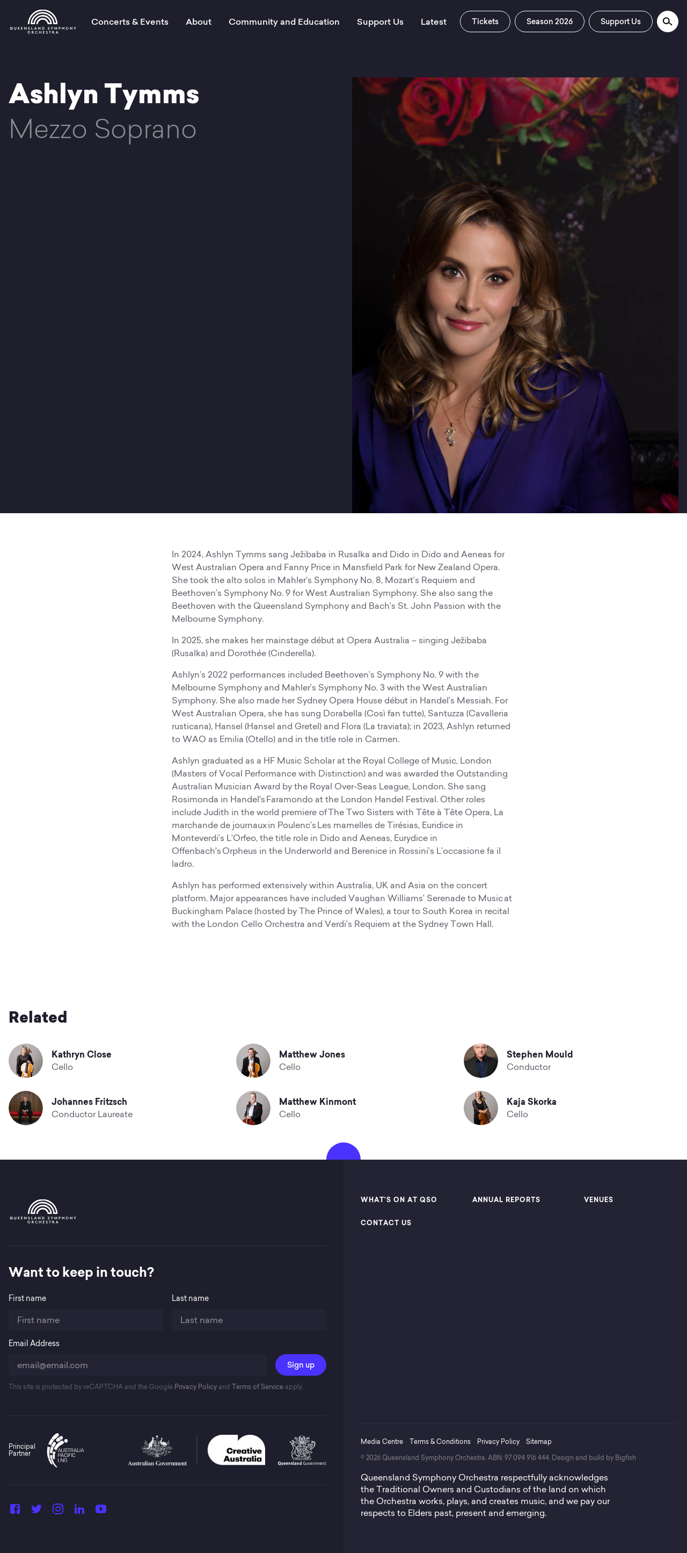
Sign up (301, 1365)
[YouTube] (100, 1512)
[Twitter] (36, 1512)
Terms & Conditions (440, 1441)
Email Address (34, 1343)
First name (27, 1298)
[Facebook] (15, 1512)
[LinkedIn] (79, 1512)
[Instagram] (58, 1512)
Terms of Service (256, 1387)
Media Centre (382, 1441)
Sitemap (539, 1441)
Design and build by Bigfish (594, 1458)
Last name (190, 1298)
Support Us (621, 21)
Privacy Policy (195, 1387)
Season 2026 (550, 21)
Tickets (485, 21)
